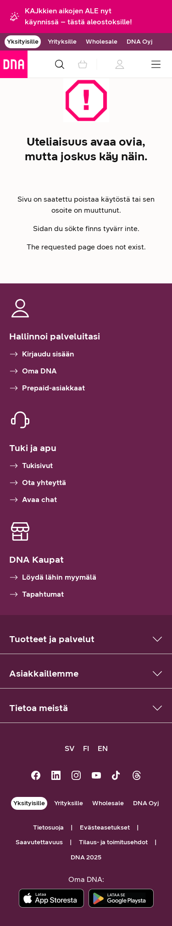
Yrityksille (62, 41)
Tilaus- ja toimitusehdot (113, 842)
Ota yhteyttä (37, 482)
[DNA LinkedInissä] (55, 776)
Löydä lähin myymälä (52, 577)
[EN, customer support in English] (102, 748)
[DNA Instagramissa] (76, 776)
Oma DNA (33, 371)
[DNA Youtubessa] (96, 776)
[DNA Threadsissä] (136, 776)
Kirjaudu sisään (41, 354)
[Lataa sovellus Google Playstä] (121, 898)
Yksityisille (23, 41)
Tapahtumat (36, 594)
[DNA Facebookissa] (35, 776)
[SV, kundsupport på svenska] (69, 748)
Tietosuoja (48, 827)
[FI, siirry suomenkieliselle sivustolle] (86, 748)
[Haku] (59, 64)
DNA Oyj (139, 41)
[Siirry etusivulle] (14, 64)
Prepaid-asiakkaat (47, 388)
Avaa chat (33, 499)
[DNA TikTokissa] (116, 776)
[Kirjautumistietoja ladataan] (119, 64)
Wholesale (101, 41)
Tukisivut (31, 465)
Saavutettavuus (39, 842)
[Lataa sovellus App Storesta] (51, 898)
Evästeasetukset (105, 827)
